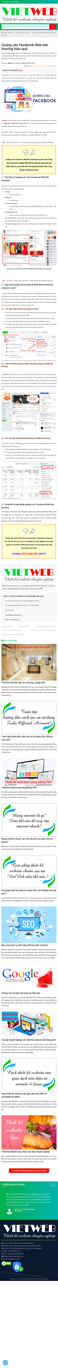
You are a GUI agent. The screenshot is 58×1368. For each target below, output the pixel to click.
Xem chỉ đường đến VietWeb (11, 1259)
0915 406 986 (9, 610)
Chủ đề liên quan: (7, 626)
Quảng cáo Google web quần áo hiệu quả (20, 993)
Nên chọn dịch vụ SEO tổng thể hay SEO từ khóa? (24, 945)
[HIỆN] (20, 70)
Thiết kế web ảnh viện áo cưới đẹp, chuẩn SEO (23, 682)
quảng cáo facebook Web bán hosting (46, 626)
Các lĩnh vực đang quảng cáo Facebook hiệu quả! (38, 142)
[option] (29, 1203)
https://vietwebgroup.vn (12, 619)
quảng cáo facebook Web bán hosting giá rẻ (13, 634)
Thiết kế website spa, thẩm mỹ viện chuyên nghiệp (25, 1152)
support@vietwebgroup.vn (13, 615)
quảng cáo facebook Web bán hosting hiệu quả (43, 630)
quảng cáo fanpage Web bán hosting (11, 630)
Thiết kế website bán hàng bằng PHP (19, 787)
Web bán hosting (24, 626)
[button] (51, 1185)
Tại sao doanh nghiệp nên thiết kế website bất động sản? (28, 1040)
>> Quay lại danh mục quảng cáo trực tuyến (29, 1171)
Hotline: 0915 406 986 (10, 2)
